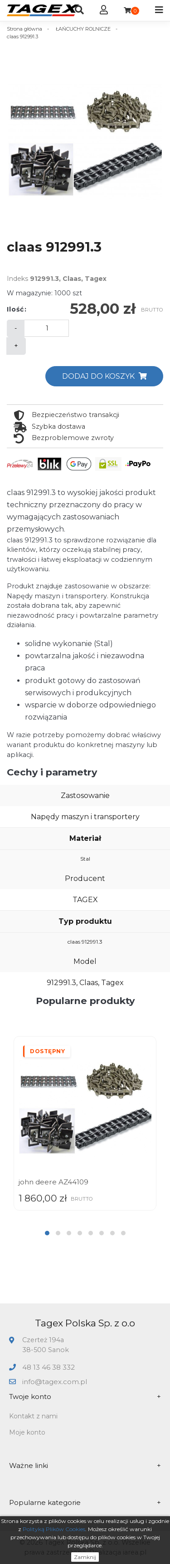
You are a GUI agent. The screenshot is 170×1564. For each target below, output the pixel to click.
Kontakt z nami (33, 1416)
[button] (47, 1233)
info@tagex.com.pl (54, 1381)
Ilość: (17, 309)
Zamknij (85, 1557)
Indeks (17, 279)
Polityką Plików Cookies (54, 1529)
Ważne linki (85, 1466)
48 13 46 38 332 (48, 1367)
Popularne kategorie (85, 1503)
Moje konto (27, 1432)
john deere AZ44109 (53, 1182)
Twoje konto (85, 1397)
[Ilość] (46, 328)
